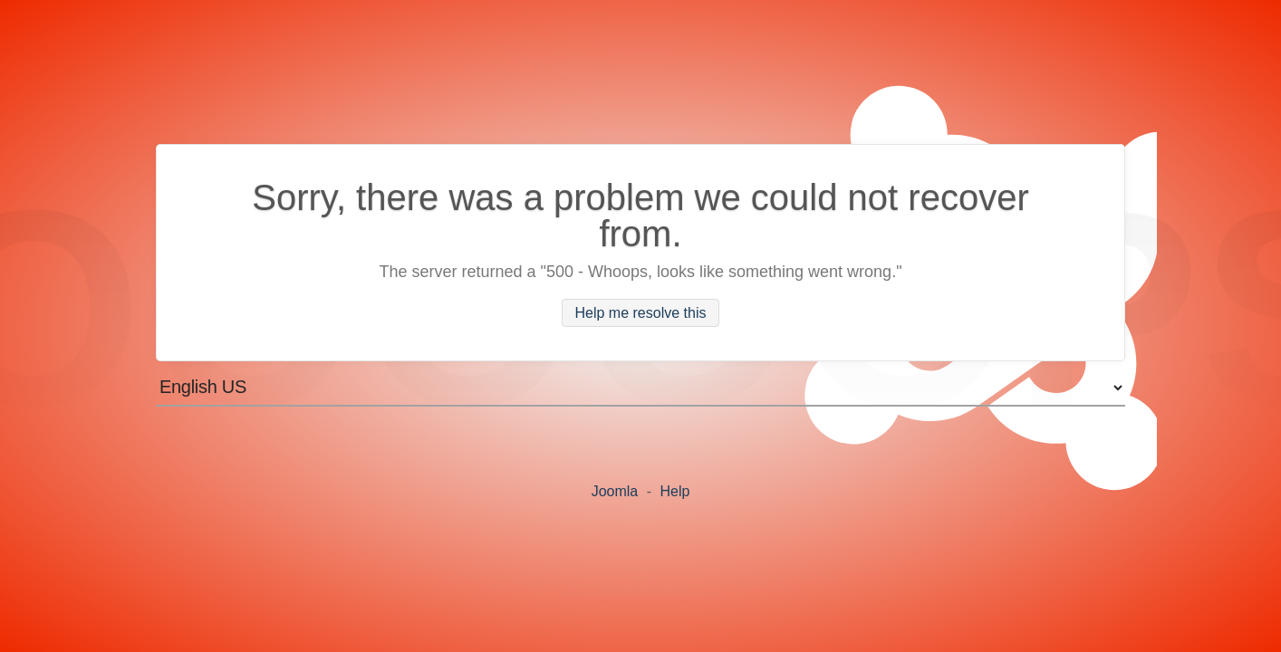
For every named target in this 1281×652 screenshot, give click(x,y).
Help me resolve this (641, 313)
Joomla (615, 491)
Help (674, 491)
